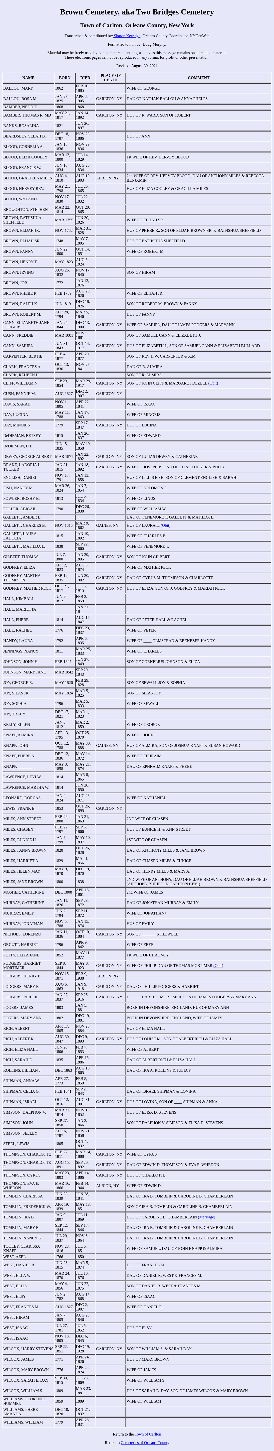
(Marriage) (206, 1217)
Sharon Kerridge (126, 36)
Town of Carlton (148, 1434)
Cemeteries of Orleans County (145, 1443)
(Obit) (213, 383)
